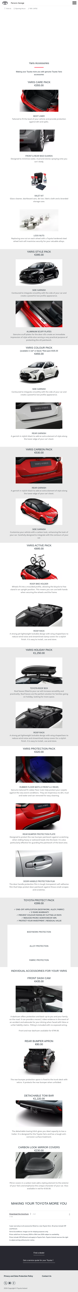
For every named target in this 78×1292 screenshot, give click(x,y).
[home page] (5, 2)
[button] (23, 1214)
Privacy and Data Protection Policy (18, 1276)
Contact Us (46, 1276)
